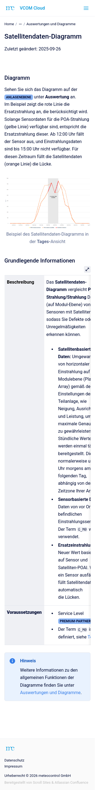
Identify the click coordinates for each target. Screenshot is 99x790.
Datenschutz (14, 760)
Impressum (13, 766)
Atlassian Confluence (71, 782)
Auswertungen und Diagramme (51, 24)
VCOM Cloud (32, 8)
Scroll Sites (42, 782)
